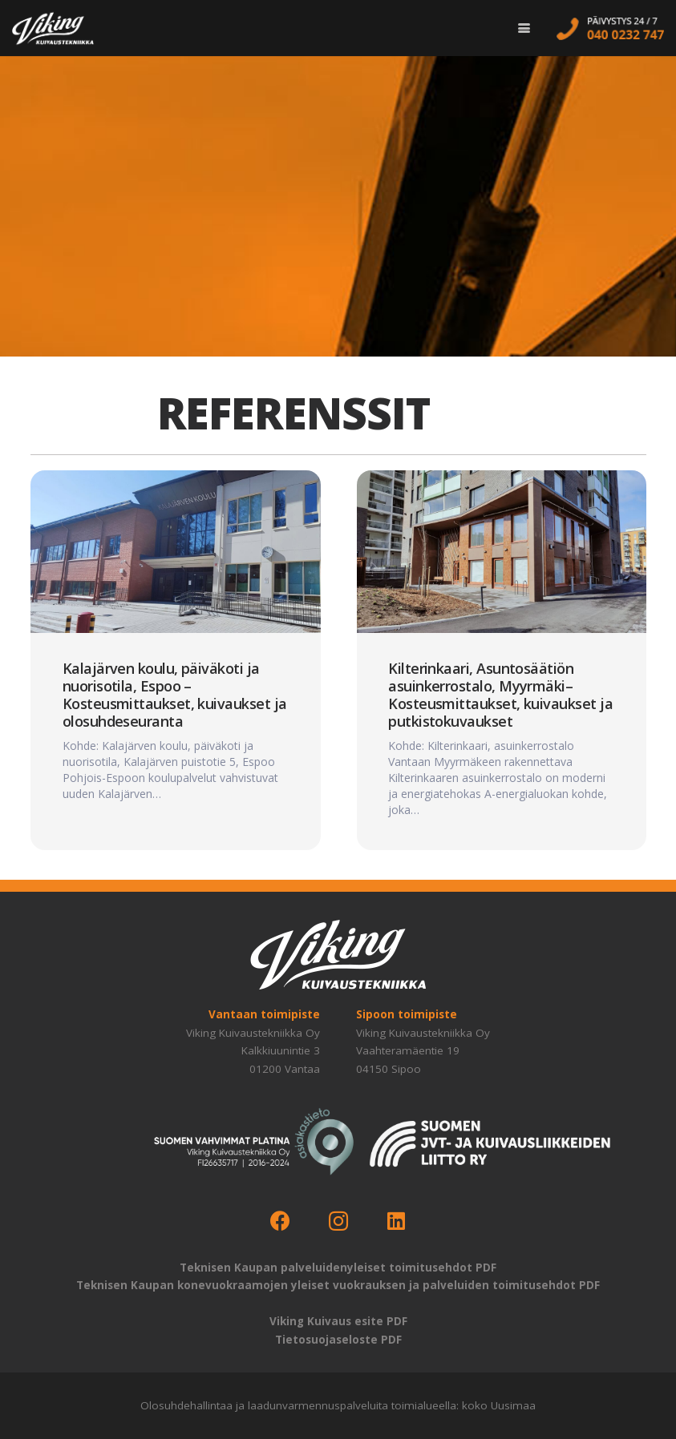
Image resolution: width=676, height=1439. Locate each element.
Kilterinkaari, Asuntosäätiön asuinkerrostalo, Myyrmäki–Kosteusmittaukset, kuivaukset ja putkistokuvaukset (500, 695)
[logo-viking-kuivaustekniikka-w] (53, 28)
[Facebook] (280, 1221)
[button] (524, 28)
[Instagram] (338, 1221)
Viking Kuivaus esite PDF (338, 1321)
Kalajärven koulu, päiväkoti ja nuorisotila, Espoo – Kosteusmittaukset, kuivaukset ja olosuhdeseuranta (174, 695)
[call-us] (610, 28)
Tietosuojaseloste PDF (338, 1339)
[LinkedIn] (396, 1221)
